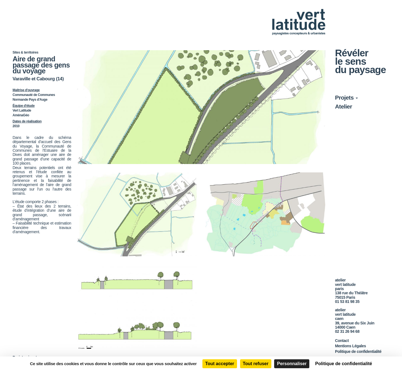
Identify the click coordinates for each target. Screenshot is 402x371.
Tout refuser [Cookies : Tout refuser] (256, 363)
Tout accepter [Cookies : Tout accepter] (219, 363)
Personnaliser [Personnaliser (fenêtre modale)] (292, 363)
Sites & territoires (25, 52)
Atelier (343, 106)
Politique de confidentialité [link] (343, 363)
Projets (346, 97)
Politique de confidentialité (358, 351)
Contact (342, 340)
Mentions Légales (350, 346)
